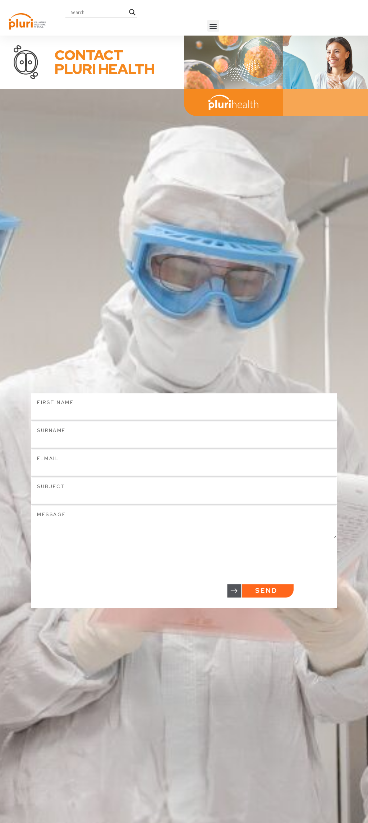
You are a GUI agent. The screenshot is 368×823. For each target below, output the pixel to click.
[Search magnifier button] (132, 12)
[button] (213, 26)
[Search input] (98, 12)
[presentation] (86, 552)
